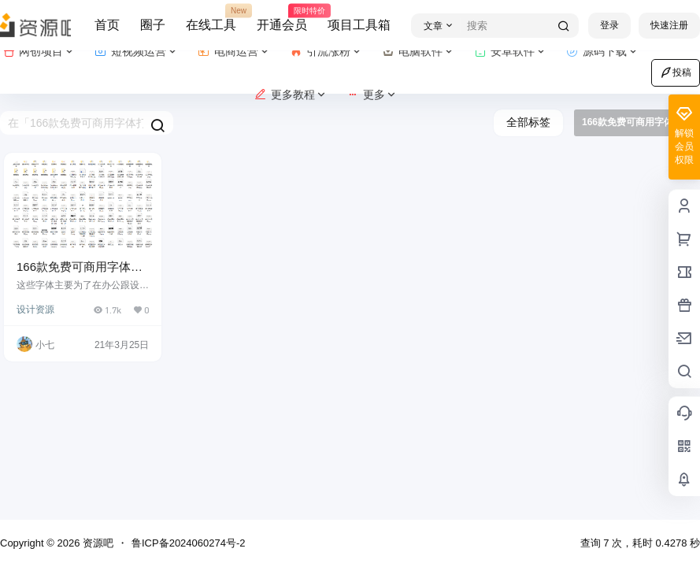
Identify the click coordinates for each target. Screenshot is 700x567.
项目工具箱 (359, 25)
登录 (609, 25)
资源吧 (96, 543)
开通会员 (282, 18)
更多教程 (291, 95)
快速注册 (669, 25)
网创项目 (39, 51)
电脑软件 (418, 51)
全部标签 (528, 122)
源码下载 (602, 51)
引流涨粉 (326, 51)
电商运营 (234, 51)
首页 (107, 25)
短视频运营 (136, 51)
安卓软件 (510, 51)
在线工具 (211, 18)
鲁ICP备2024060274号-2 (188, 543)
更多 (372, 95)
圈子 (152, 25)
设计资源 (35, 309)
